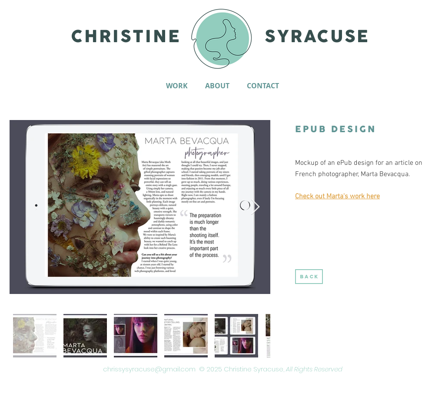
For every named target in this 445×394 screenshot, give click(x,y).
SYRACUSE (317, 37)
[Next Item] (255, 207)
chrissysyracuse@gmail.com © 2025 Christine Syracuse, (222, 369)
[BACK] (309, 276)
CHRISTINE (126, 37)
